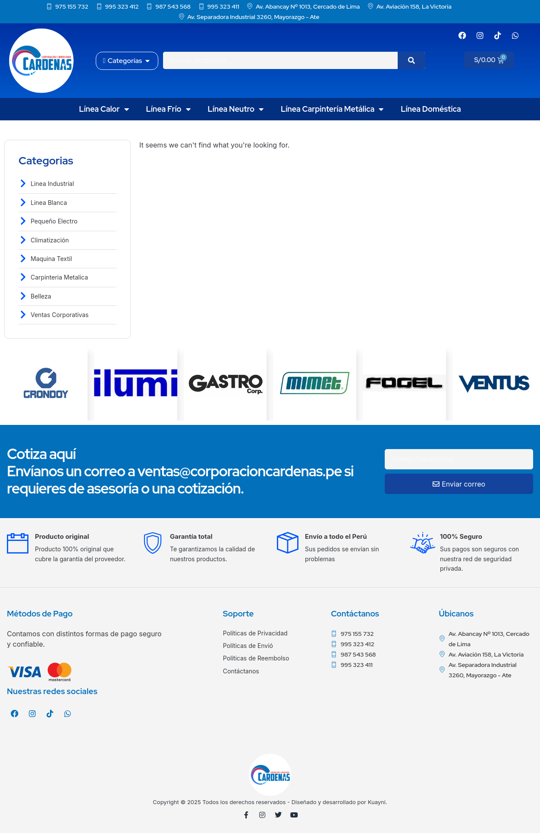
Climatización (50, 240)
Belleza (41, 296)
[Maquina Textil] (23, 258)
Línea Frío (168, 109)
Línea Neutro (236, 109)
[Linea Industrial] (23, 183)
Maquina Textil (51, 258)
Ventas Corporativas (59, 314)
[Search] (411, 60)
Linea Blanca (49, 202)
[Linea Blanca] (23, 202)
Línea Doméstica (431, 109)
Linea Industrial (52, 183)
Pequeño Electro (54, 221)
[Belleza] (23, 296)
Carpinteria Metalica (59, 277)
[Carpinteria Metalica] (23, 277)
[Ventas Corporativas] (23, 314)
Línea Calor (104, 109)
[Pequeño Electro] (23, 221)
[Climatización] (23, 240)
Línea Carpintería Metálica (332, 109)
